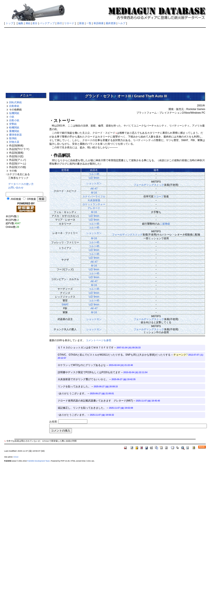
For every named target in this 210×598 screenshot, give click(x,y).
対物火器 (14, 141)
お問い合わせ (15, 187)
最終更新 (111, 23)
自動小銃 (14, 120)
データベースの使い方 (21, 184)
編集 (20, 23)
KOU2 (16, 457)
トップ (9, 23)
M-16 (94, 192)
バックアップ (47, 23)
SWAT (65, 304)
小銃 (11, 116)
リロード (69, 23)
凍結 (27, 23)
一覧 (88, 23)
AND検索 (16, 199)
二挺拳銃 (165, 223)
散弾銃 (13, 138)
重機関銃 (14, 131)
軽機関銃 (14, 127)
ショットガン (94, 183)
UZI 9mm (94, 177)
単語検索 (98, 23)
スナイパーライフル (93, 196)
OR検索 (31, 199)
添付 (59, 23)
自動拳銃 (14, 105)
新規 (81, 23)
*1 (116, 133)
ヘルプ (121, 23)
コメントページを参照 (98, 340)
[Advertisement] (105, 58)
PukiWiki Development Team (38, 461)
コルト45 (94, 174)
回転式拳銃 (15, 102)
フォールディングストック (149, 184)
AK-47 (94, 188)
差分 (34, 23)
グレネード (94, 208)
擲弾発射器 (15, 134)
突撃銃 (13, 123)
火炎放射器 (94, 200)
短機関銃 (14, 113)
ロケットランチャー (93, 204)
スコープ (159, 196)
